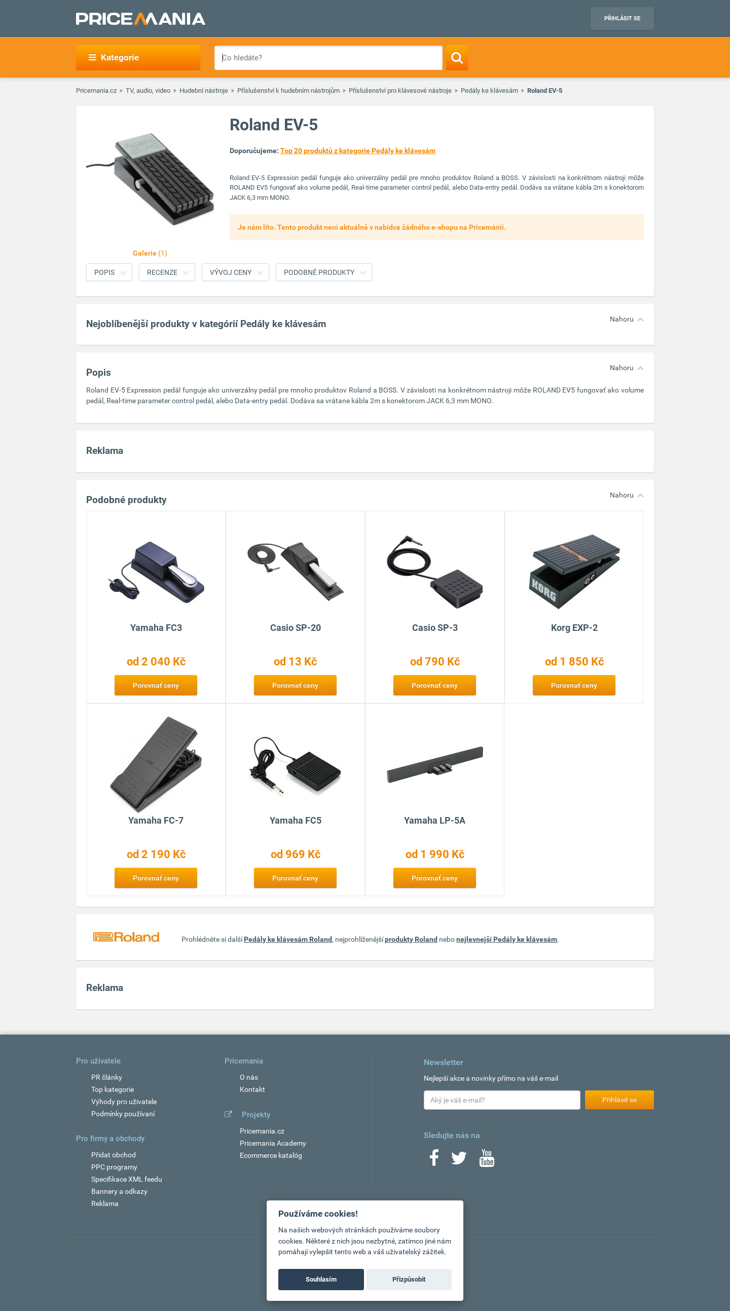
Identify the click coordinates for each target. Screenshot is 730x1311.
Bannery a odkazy (119, 1191)
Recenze (162, 272)
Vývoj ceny (230, 272)
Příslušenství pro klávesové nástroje (400, 90)
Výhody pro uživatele (124, 1101)
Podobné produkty (319, 272)
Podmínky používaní (123, 1114)
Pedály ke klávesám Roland (288, 939)
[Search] (457, 57)
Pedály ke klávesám (489, 90)
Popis (104, 272)
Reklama (105, 1203)
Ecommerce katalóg (271, 1155)
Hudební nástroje (203, 90)
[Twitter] (459, 1161)
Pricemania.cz (96, 90)
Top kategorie (112, 1089)
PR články (106, 1077)
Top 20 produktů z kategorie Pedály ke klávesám (357, 151)
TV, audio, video (148, 90)
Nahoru (622, 319)
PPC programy (114, 1167)
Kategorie (114, 57)
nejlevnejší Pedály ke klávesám (506, 939)
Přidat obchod (113, 1155)
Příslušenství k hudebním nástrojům (288, 90)
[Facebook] (434, 1161)
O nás (249, 1077)
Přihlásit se (622, 18)
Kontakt (252, 1089)
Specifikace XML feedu (126, 1179)
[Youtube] (486, 1161)
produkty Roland (411, 939)
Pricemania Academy (273, 1143)
